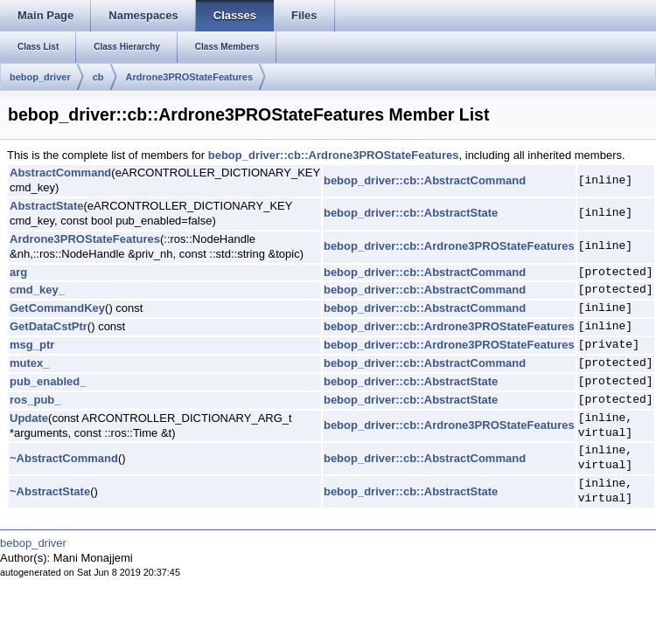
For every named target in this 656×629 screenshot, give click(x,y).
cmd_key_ (37, 289)
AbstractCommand (60, 172)
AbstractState (47, 205)
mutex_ (30, 363)
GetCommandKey (57, 307)
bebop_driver (40, 77)
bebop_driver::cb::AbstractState (411, 212)
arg (18, 272)
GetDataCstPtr (48, 326)
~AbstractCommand (64, 458)
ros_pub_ (35, 399)
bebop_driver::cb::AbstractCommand (425, 180)
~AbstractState (50, 491)
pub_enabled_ (48, 381)
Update (29, 418)
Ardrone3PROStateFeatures (190, 77)
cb (98, 77)
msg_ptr (32, 344)
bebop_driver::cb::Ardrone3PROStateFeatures (333, 155)
